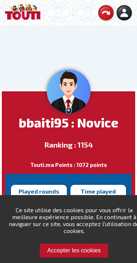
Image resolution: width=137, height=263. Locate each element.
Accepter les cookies (74, 250)
